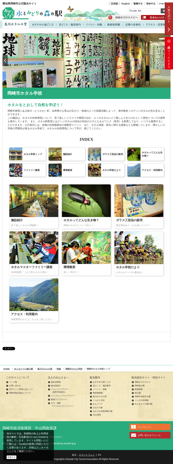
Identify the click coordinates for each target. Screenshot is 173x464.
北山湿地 (97, 415)
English (125, 3)
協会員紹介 (56, 385)
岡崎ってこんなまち (169, 53)
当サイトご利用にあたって (21, 389)
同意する (11, 457)
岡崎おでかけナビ (143, 382)
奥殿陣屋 (139, 389)
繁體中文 (138, 3)
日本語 (114, 3)
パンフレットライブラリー (63, 396)
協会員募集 (56, 382)
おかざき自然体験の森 (103, 411)
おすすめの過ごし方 (102, 382)
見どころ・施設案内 (102, 385)
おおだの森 (98, 407)
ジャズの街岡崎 (142, 400)
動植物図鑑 (98, 393)
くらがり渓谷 (99, 400)
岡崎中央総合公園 (143, 396)
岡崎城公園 (140, 385)
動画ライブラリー (59, 399)
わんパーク (98, 404)
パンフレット (144, 427)
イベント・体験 (100, 389)
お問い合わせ (15, 385)
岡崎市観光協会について (20, 393)
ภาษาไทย (164, 3)
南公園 (138, 393)
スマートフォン (87, 455)
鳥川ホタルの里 (100, 396)
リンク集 (13, 382)
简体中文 (150, 3)
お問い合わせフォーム (149, 435)
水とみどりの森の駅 (143, 404)
